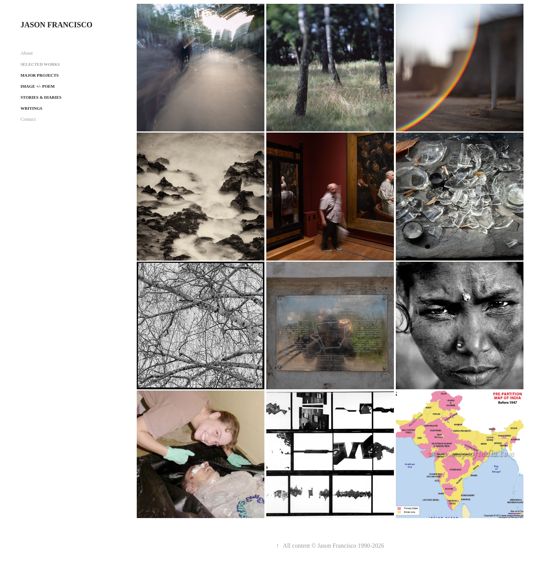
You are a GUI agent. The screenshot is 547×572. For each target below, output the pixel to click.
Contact (28, 119)
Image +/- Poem (38, 86)
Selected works (40, 64)
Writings (31, 108)
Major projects (40, 75)
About (27, 53)
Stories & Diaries (41, 97)
